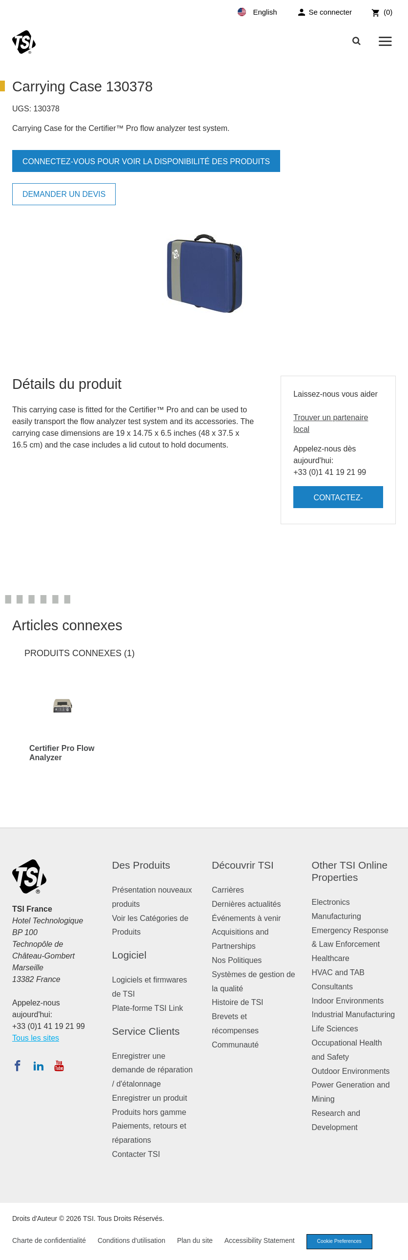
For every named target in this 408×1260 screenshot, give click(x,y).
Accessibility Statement (259, 1241)
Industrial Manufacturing (353, 1014)
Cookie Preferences (342, 1242)
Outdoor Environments (351, 1071)
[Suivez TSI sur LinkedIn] (38, 1065)
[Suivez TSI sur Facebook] (17, 1065)
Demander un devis (64, 194)
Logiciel (129, 955)
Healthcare (330, 958)
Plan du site (195, 1241)
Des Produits (141, 865)
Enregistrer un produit (149, 1098)
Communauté (235, 1045)
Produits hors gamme (149, 1112)
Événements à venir (246, 918)
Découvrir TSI (243, 865)
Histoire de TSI (238, 1002)
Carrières (228, 890)
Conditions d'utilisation (131, 1241)
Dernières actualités (246, 904)
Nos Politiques (237, 960)
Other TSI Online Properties (350, 871)
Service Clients (146, 1031)
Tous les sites (35, 1038)
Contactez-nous (338, 500)
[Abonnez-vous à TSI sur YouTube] (58, 1065)
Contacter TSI (136, 1154)
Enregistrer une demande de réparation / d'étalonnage (152, 1070)
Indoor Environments (348, 1001)
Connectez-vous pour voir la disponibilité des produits (147, 161)
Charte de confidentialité (49, 1241)
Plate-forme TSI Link (148, 1008)
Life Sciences (335, 1029)
